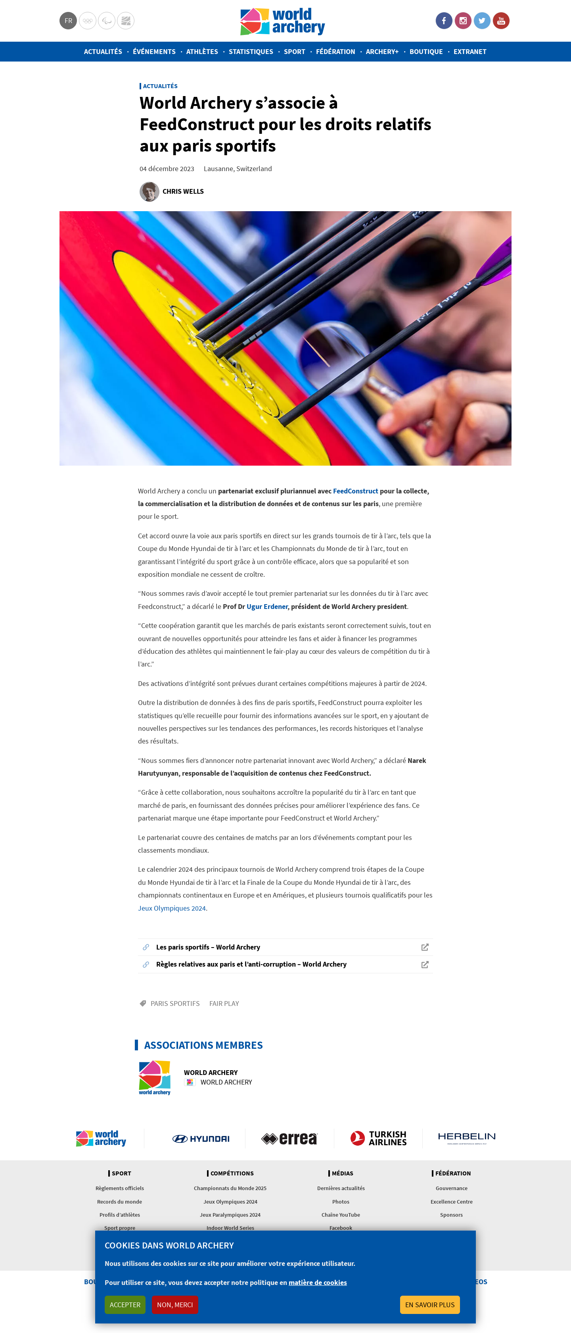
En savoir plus (430, 1304)
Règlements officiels (120, 1188)
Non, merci (175, 1304)
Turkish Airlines (378, 1138)
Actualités (103, 51)
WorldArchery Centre (125, 20)
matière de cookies (318, 1282)
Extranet (470, 51)
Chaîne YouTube (341, 1214)
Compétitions (232, 1173)
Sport (294, 51)
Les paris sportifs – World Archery (208, 947)
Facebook (444, 20)
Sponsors (451, 1214)
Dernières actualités (341, 1188)
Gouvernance (452, 1188)
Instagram (463, 20)
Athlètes (202, 51)
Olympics (87, 20)
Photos (340, 1201)
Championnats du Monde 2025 (230, 1188)
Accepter (125, 1304)
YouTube (501, 20)
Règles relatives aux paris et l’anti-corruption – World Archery (251, 964)
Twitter (482, 20)
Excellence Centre (452, 1201)
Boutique (426, 51)
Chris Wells (183, 191)
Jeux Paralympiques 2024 (230, 1214)
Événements (154, 51)
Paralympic (106, 20)
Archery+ (382, 51)
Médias (342, 1173)
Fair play (224, 1003)
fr (68, 20)
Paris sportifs (175, 1003)
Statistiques (251, 51)
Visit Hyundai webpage (200, 1138)
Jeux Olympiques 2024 (172, 908)
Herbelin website (467, 1138)
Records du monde (119, 1201)
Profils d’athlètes (120, 1214)
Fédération (335, 51)
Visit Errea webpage (289, 1138)
